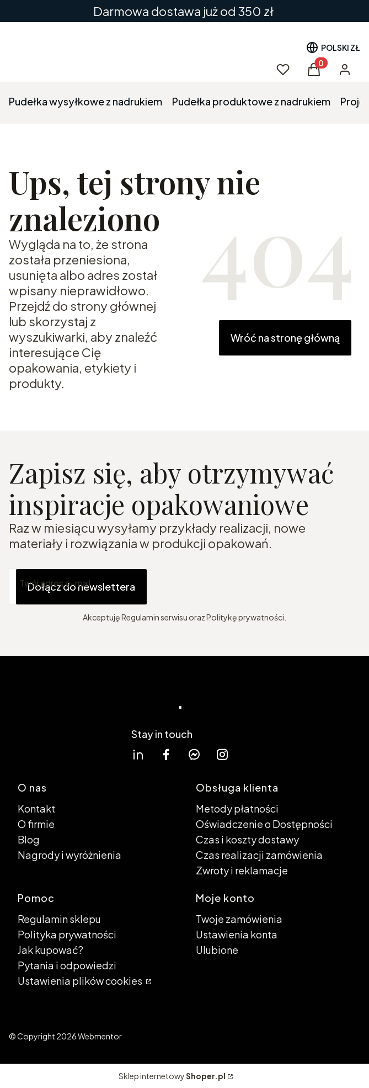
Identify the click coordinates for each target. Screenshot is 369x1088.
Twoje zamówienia (239, 918)
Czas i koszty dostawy (247, 839)
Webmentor (100, 1036)
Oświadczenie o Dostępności (264, 824)
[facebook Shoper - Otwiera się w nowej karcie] (166, 754)
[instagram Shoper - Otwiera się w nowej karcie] (222, 754)
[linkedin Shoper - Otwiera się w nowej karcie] (138, 754)
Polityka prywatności (67, 934)
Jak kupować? (50, 949)
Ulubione (217, 949)
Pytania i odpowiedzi (67, 965)
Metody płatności (237, 808)
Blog (29, 839)
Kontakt (36, 808)
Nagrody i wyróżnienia (69, 854)
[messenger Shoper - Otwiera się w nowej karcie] (194, 754)
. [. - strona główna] (180, 698)
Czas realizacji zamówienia (259, 854)
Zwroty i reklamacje (242, 870)
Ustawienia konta (236, 934)
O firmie (36, 824)
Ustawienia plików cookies (81, 980)
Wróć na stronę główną (285, 337)
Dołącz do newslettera (81, 586)
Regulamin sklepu (59, 918)
